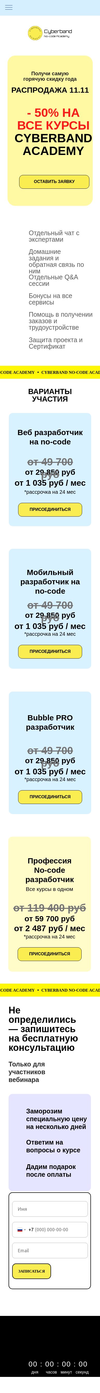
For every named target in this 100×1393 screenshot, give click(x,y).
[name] (50, 1209)
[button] (50, 652)
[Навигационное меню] (8, 7)
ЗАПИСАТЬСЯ (31, 1271)
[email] (50, 1250)
